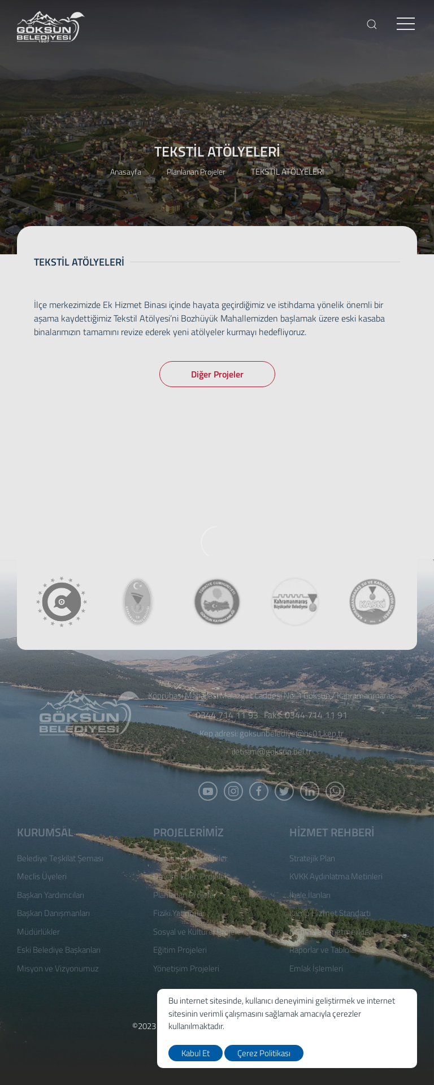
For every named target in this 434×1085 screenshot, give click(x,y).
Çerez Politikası (263, 1053)
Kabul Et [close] (195, 1053)
